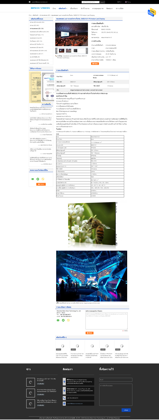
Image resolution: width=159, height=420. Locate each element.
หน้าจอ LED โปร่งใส (35, 44)
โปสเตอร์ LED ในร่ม (35, 35)
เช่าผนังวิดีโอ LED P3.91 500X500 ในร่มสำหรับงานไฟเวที (92, 355)
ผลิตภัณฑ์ (62, 8)
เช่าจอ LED (33, 25)
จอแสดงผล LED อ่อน (35, 47)
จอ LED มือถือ (33, 57)
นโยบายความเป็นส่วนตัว (45, 418)
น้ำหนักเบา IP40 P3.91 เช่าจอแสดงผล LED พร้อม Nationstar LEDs (106, 355)
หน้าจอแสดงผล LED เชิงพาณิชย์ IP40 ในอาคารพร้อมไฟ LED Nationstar (121, 355)
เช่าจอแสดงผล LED (45, 15)
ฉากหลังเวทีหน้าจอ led (77, 303)
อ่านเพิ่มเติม (41, 383)
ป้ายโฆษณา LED (34, 41)
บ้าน (54, 8)
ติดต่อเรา (109, 8)
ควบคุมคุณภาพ (97, 8)
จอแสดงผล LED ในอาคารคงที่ (38, 63)
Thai (129, 2)
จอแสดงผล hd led (34, 38)
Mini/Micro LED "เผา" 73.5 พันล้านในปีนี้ (46, 379)
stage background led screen (92, 303)
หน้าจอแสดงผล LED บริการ (37, 50)
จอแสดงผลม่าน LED (35, 54)
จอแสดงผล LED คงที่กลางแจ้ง (38, 31)
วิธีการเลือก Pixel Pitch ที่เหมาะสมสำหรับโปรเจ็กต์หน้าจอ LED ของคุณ (47, 401)
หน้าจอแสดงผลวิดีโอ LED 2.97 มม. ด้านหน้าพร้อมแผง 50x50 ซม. (62, 355)
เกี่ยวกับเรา (74, 8)
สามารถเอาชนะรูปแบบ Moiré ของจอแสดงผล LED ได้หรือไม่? (46, 390)
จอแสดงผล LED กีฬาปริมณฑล (38, 60)
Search (102, 2)
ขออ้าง (119, 2)
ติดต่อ (96, 63)
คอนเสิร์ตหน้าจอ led (65, 303)
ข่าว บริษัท (119, 8)
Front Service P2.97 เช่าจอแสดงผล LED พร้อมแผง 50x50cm (77, 355)
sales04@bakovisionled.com (40, 2)
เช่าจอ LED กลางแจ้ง (35, 22)
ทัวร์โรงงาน (85, 8)
